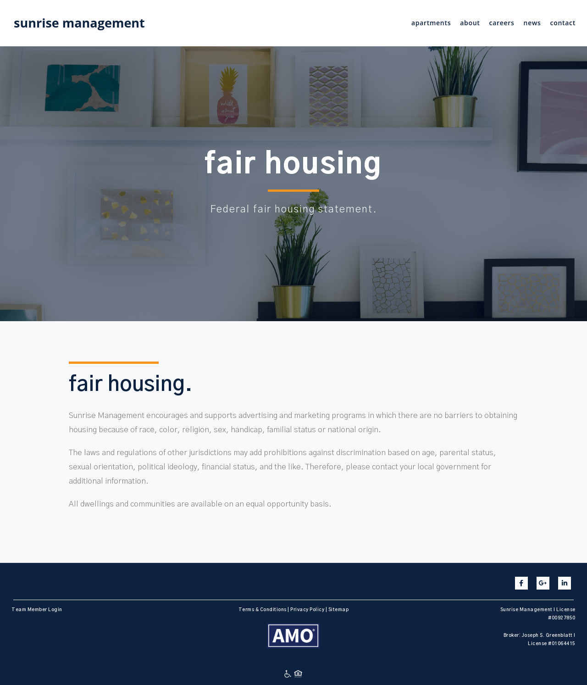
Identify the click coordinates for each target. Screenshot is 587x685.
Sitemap (338, 609)
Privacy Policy (307, 609)
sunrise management (79, 22)
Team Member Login (36, 609)
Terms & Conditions (262, 609)
